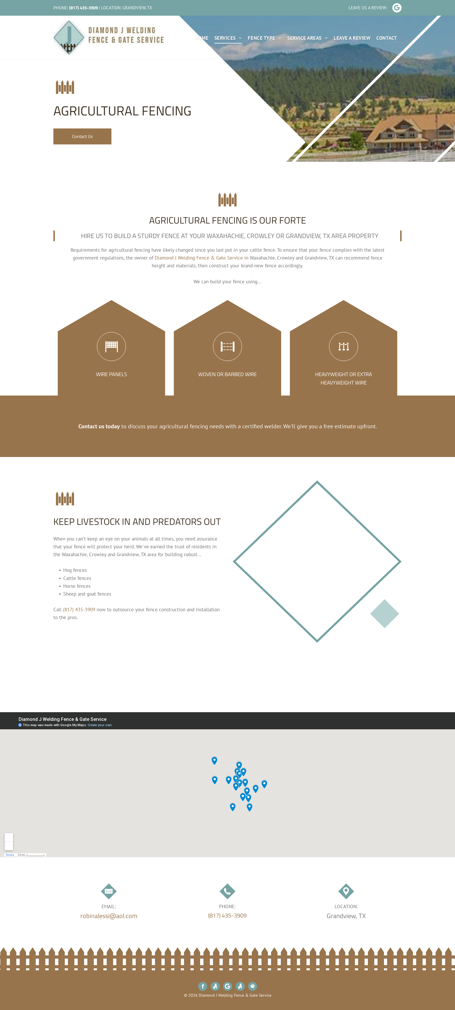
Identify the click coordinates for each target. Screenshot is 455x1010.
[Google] (397, 8)
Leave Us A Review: (368, 7)
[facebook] (202, 987)
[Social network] (215, 987)
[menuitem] (199, 38)
